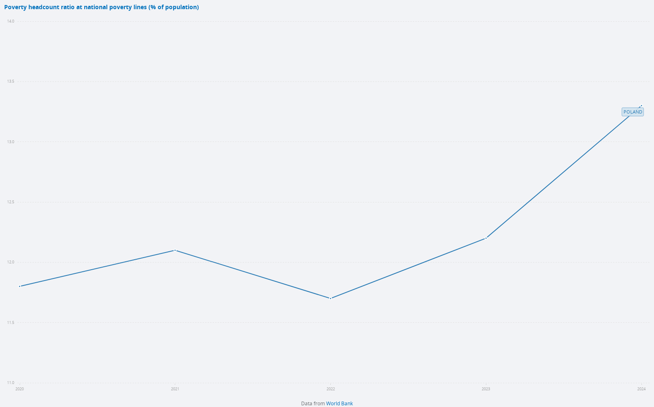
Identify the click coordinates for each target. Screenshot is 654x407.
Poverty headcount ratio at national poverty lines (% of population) (101, 7)
